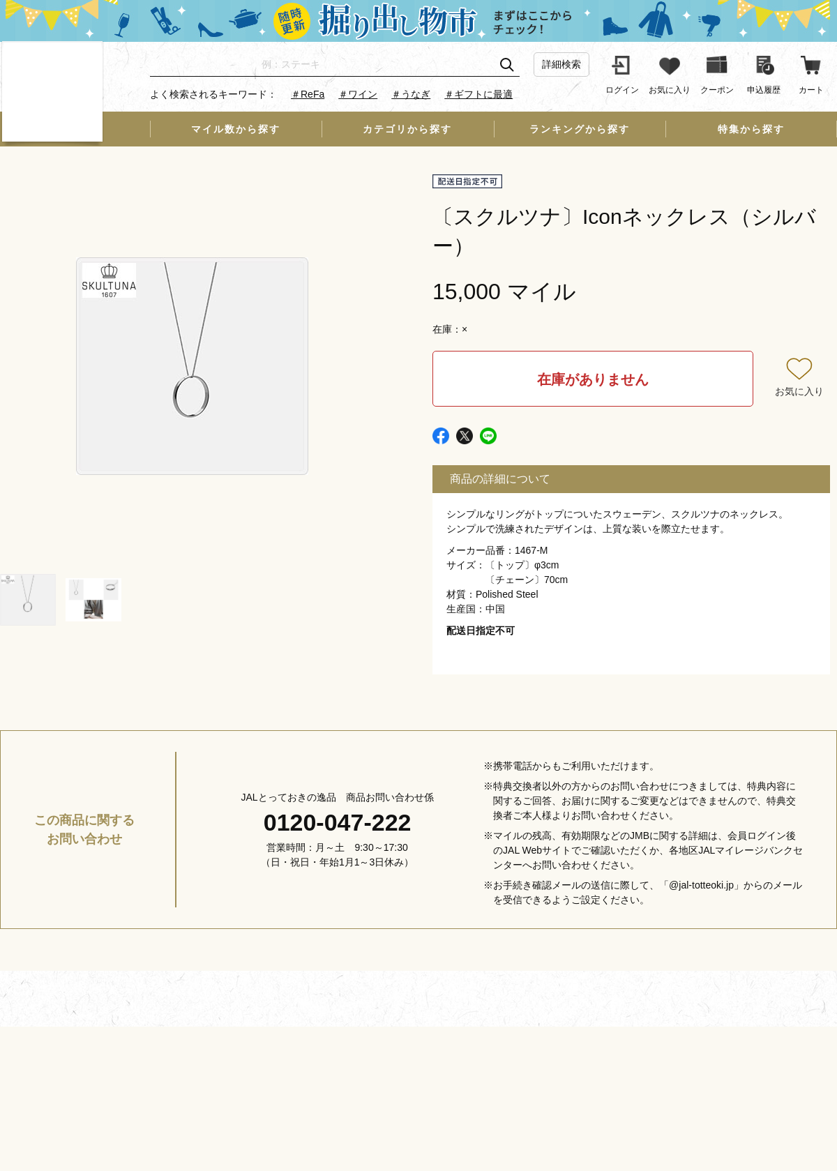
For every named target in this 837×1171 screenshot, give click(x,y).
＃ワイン (357, 94)
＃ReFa (307, 94)
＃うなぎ (410, 94)
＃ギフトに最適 (478, 94)
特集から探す (751, 129)
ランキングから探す (579, 129)
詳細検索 (561, 64)
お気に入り (799, 391)
